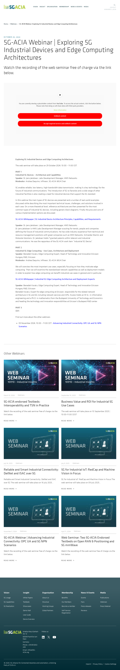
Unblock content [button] (60, 116)
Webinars (13, 24)
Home (6, 24)
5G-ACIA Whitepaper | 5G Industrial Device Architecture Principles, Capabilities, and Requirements (58, 219)
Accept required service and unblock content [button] (60, 123)
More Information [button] (60, 110)
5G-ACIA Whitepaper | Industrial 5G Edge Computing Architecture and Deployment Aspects (55, 279)
